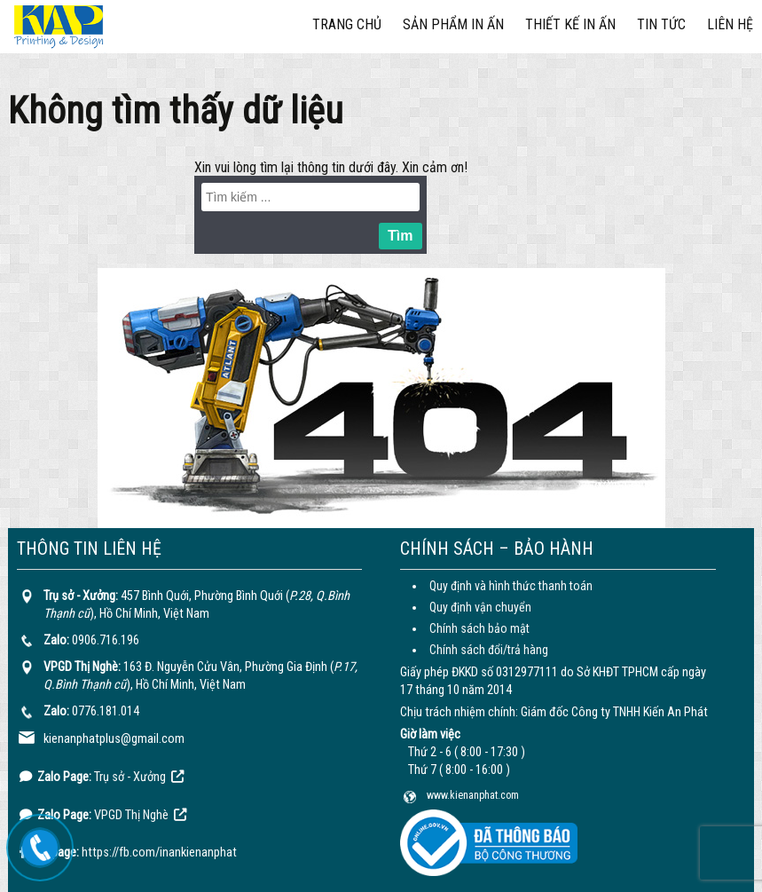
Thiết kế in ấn (570, 24)
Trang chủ (346, 24)
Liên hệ (730, 24)
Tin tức (661, 24)
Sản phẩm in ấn (453, 24)
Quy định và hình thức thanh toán (511, 586)
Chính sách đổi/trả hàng (488, 650)
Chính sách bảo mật (479, 628)
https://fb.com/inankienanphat (159, 852)
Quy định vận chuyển (480, 607)
